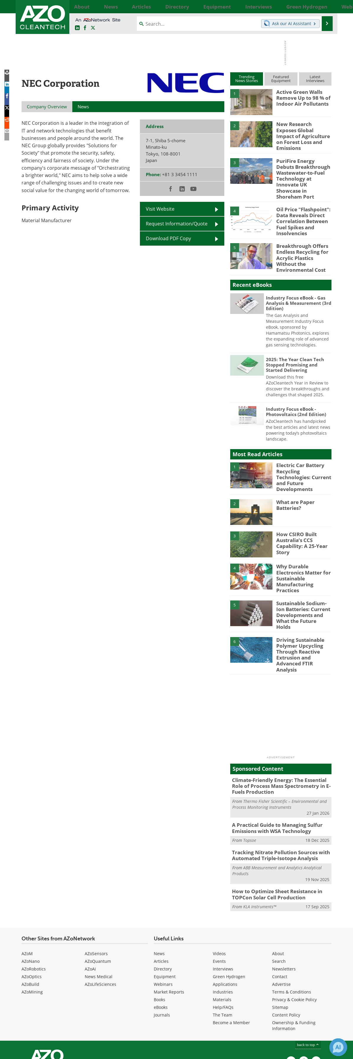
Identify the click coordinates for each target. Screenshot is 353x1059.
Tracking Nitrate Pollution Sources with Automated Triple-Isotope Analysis (276, 807)
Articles (161, 911)
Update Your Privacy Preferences (66, 1051)
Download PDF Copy (168, 238)
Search (279, 911)
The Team (222, 965)
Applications (225, 934)
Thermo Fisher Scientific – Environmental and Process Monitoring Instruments (279, 758)
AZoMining (32, 942)
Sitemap (280, 957)
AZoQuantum (98, 911)
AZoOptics (32, 926)
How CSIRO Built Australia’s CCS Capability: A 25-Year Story (299, 516)
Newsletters (284, 919)
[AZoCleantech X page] (316, 1011)
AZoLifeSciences (100, 934)
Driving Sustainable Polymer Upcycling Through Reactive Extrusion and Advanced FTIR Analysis (303, 615)
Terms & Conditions (291, 942)
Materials (222, 949)
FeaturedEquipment (281, 78)
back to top (308, 994)
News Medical (98, 926)
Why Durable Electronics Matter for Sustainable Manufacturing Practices (303, 545)
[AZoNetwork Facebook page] (85, 28)
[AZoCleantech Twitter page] (93, 28)
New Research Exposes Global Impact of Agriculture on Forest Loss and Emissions (301, 132)
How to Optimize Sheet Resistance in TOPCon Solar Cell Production (273, 845)
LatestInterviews (315, 78)
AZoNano (31, 911)
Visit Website (160, 209)
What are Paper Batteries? (293, 478)
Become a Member (231, 972)
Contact (279, 926)
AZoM (27, 903)
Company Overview (47, 106)
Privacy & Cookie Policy (294, 949)
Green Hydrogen (229, 926)
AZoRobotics (34, 919)
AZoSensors (96, 903)
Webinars (163, 934)
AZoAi (90, 919)
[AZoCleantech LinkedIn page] (77, 28)
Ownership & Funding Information (294, 975)
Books (159, 949)
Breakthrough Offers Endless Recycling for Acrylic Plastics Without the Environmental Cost (302, 236)
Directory (163, 919)
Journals (162, 965)
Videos (219, 903)
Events (219, 911)
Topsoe (249, 793)
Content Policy (286, 965)
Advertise (281, 934)
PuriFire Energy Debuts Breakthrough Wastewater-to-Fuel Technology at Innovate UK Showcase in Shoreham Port (302, 169)
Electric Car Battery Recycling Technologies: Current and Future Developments (302, 451)
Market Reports (169, 942)
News (159, 903)
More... (325, 6)
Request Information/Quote (176, 223)
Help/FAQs (223, 957)
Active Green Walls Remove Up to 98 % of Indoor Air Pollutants (300, 97)
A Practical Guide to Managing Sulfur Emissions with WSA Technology (273, 781)
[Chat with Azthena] (338, 1047)
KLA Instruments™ (259, 857)
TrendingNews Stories (246, 78)
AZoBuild (30, 934)
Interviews (223, 919)
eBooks (161, 957)
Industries (223, 942)
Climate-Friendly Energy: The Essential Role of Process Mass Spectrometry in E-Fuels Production (280, 741)
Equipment (165, 926)
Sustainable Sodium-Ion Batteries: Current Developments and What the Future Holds (302, 580)
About (278, 903)
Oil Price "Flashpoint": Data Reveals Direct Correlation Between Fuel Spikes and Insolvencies (300, 205)
